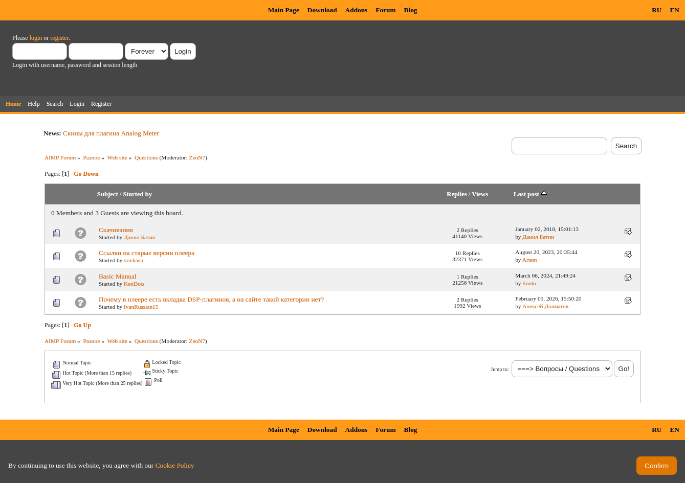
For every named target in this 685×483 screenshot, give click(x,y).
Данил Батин (140, 237)
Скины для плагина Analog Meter (111, 133)
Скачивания (116, 230)
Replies (457, 194)
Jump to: (500, 369)
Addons (356, 10)
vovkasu (133, 260)
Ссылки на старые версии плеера (146, 253)
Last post (530, 194)
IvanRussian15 (141, 307)
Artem (529, 260)
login (36, 37)
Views (480, 194)
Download (322, 10)
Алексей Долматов (545, 306)
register (59, 37)
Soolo (529, 283)
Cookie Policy (175, 465)
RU (656, 10)
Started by (137, 194)
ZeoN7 (197, 157)
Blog (410, 10)
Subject (107, 194)
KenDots (134, 284)
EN (674, 10)
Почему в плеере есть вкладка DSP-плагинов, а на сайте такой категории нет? (211, 299)
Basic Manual (118, 276)
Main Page (283, 10)
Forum (385, 10)
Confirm (657, 466)
